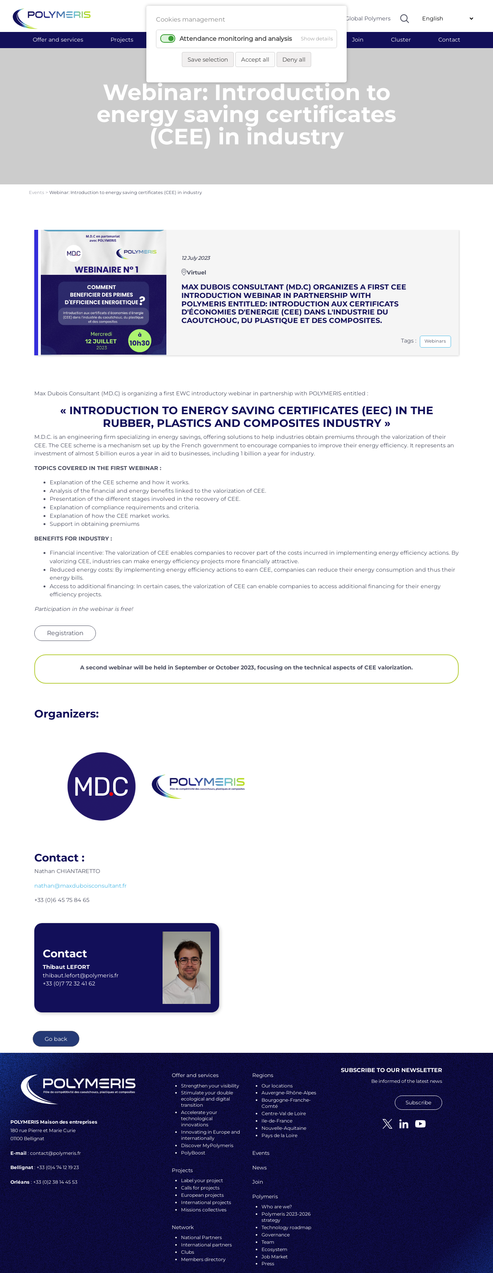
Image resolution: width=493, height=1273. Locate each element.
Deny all (293, 59)
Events (37, 151)
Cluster (401, 39)
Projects (122, 39)
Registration (65, 591)
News (259, 1126)
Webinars (435, 300)
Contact (449, 39)
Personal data (202, 1250)
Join (358, 39)
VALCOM (296, 1250)
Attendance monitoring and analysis (235, 38)
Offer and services (58, 39)
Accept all (255, 59)
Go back (56, 997)
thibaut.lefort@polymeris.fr (81, 933)
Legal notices (236, 1250)
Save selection (208, 59)
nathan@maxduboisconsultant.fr (80, 844)
